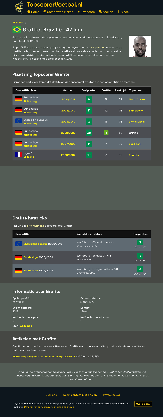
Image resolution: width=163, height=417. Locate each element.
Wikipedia (26, 325)
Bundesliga (38, 257)
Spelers (18, 22)
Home (33, 12)
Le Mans (29, 156)
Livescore (86, 12)
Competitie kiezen (58, 12)
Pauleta (134, 155)
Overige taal (143, 403)
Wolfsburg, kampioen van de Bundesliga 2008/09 (44, 356)
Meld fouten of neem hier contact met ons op (49, 406)
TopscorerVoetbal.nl (54, 4)
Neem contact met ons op (80, 395)
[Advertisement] (82, 188)
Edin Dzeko (136, 110)
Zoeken (106, 12)
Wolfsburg (30, 101)
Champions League (43, 243)
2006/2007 (68, 155)
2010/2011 (68, 99)
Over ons (51, 395)
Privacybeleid (111, 395)
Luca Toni (135, 143)
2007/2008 (68, 143)
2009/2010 (68, 110)
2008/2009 (68, 132)
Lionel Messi (137, 121)
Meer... (123, 12)
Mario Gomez (137, 99)
